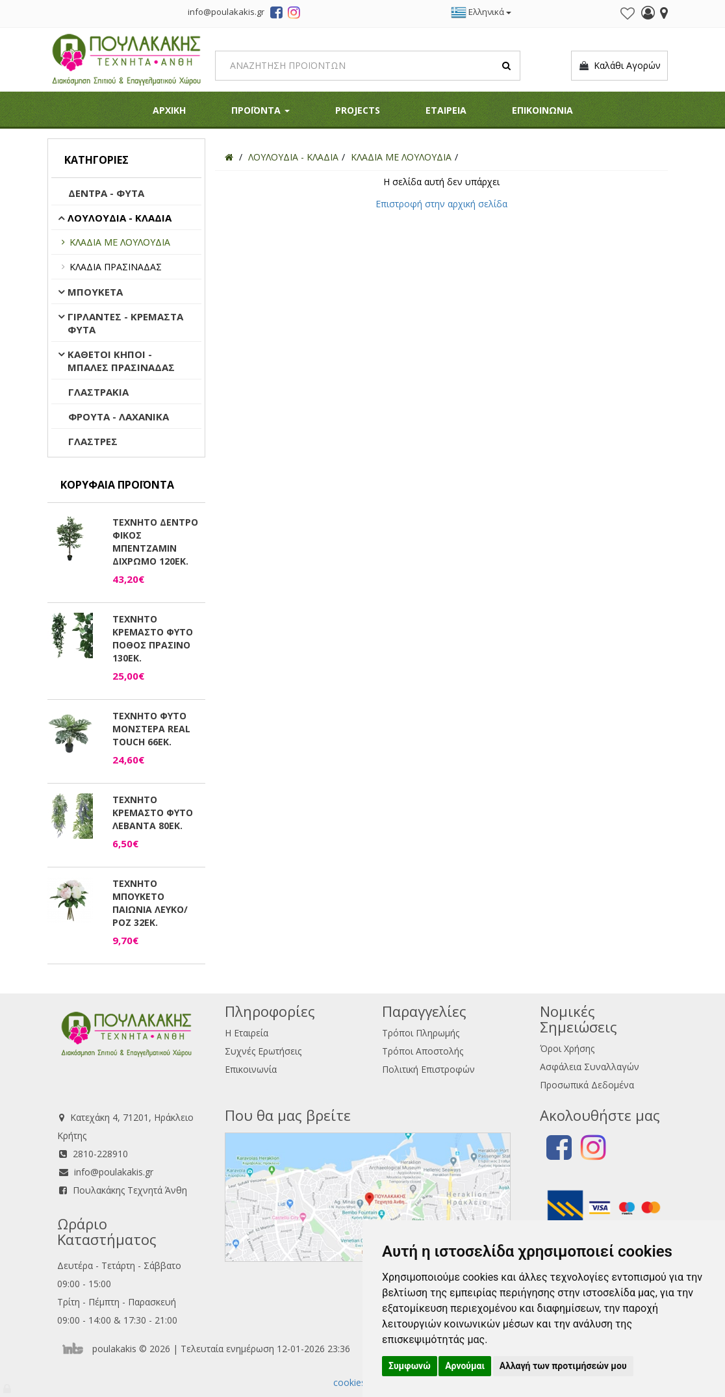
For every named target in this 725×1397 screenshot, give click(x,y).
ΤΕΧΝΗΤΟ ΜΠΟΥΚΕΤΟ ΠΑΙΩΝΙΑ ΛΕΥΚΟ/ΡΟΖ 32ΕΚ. (150, 903)
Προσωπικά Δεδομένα (587, 1085)
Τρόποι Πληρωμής (420, 1033)
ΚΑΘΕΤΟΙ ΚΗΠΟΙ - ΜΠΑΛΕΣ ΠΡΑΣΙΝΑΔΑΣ (121, 361)
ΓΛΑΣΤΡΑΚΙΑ (98, 391)
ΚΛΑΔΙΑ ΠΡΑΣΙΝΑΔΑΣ (116, 267)
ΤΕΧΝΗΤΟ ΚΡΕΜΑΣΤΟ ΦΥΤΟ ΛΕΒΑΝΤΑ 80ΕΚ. (152, 812)
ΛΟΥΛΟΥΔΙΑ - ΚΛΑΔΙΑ (120, 217)
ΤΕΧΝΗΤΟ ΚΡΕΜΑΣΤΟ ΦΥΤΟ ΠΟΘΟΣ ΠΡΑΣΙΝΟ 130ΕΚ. (152, 638)
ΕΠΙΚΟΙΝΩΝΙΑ (542, 110)
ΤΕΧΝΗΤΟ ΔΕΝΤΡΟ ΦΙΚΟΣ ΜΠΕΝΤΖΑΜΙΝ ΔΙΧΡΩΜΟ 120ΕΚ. (155, 541)
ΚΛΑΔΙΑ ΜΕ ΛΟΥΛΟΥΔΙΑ (120, 242)
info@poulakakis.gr (113, 1172)
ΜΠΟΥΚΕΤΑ (95, 291)
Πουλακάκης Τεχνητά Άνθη (130, 1190)
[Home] (229, 157)
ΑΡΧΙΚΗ (169, 110)
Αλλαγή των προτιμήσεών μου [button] (563, 1366)
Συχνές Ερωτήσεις (263, 1051)
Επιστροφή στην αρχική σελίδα (441, 204)
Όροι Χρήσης (567, 1048)
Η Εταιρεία (246, 1033)
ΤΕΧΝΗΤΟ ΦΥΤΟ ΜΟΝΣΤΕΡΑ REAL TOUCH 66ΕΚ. (151, 729)
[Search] (367, 66)
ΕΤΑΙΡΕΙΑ (446, 110)
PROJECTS (357, 110)
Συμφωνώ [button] (409, 1366)
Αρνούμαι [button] (465, 1366)
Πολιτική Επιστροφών (428, 1069)
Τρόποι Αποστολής (422, 1051)
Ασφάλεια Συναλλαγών (589, 1066)
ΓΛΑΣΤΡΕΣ (93, 441)
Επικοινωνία (251, 1069)
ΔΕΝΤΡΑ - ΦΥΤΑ (106, 192)
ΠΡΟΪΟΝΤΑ (260, 110)
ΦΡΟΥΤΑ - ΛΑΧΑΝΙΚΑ (118, 416)
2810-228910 (100, 1153)
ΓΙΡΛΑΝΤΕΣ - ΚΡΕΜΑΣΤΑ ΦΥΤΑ (125, 323)
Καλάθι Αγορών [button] (619, 65)
